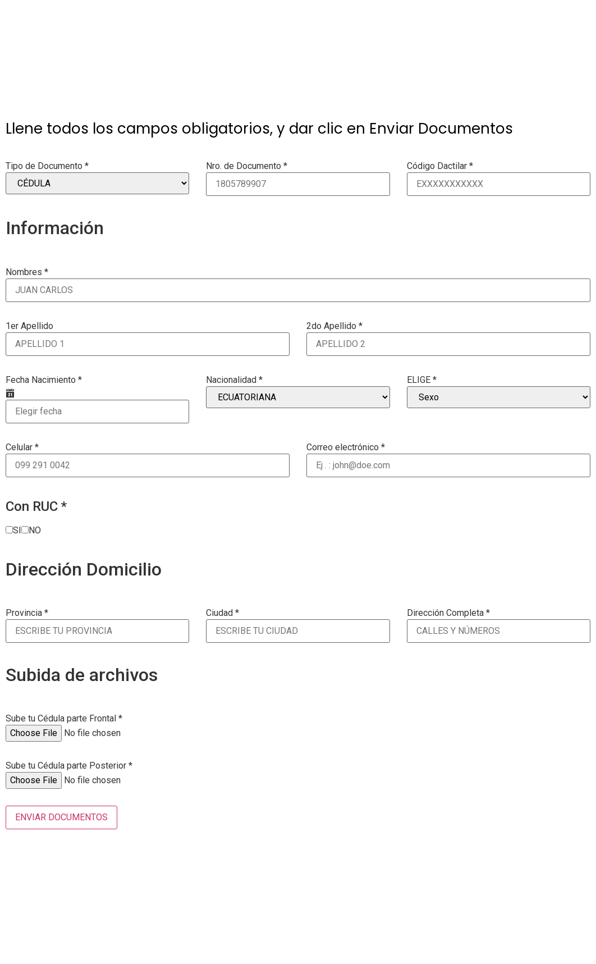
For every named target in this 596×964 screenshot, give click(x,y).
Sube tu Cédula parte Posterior (69, 765)
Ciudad (222, 613)
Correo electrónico (345, 447)
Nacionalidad (234, 380)
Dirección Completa (448, 613)
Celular (22, 447)
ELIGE (422, 380)
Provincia (27, 613)
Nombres (27, 272)
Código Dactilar (440, 166)
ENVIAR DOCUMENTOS (61, 817)
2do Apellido (334, 326)
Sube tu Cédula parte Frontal (64, 718)
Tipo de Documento (47, 166)
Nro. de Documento (246, 166)
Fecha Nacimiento (44, 380)
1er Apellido (29, 326)
